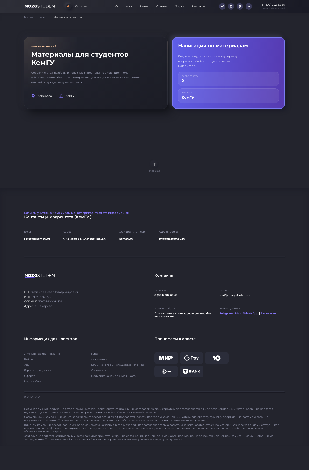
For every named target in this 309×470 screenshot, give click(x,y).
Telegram (226, 313)
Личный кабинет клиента (42, 353)
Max (238, 313)
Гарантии (98, 353)
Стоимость (98, 370)
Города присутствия (38, 370)
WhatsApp (250, 313)
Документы (99, 359)
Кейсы (29, 359)
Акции (29, 364)
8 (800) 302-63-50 (165, 295)
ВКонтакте (268, 313)
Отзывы (161, 6)
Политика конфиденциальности (114, 376)
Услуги (179, 6)
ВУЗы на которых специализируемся (117, 364)
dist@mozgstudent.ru (235, 295)
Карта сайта (32, 381)
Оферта (29, 376)
